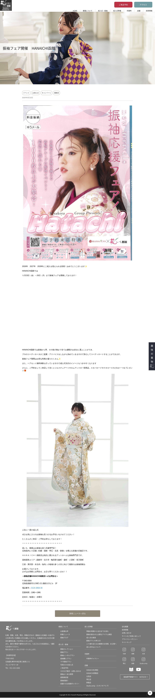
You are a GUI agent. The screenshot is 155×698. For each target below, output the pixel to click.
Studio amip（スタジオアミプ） (98, 686)
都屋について (87, 11)
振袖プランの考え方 (93, 641)
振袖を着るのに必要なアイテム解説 (99, 634)
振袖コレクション (66, 649)
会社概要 (125, 626)
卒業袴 (129, 11)
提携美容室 (64, 678)
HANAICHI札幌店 (92, 670)
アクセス (143, 4)
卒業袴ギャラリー (92, 659)
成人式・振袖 (103, 11)
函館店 (56, 93)
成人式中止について (93, 647)
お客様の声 (64, 631)
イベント (26, 93)
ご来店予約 (123, 4)
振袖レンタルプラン (67, 655)
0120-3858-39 (37, 588)
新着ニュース (65, 634)
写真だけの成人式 (66, 665)
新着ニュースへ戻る (77, 613)
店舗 (138, 11)
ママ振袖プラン (65, 662)
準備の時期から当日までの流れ (97, 631)
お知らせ (35, 93)
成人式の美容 (91, 637)
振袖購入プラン (65, 659)
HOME (75, 11)
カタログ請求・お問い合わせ (70, 671)
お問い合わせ (126, 633)
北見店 (88, 676)
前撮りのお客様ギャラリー (69, 684)
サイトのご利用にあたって (131, 636)
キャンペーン (46, 93)
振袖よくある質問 (66, 674)
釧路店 (88, 683)
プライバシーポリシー (130, 639)
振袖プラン (64, 652)
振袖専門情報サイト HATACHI (135, 677)
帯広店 (88, 680)
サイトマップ (126, 642)
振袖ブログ (64, 637)
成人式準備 (117, 11)
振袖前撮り (64, 681)
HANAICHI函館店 (92, 673)
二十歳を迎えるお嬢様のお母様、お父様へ (101, 644)
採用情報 (149, 11)
